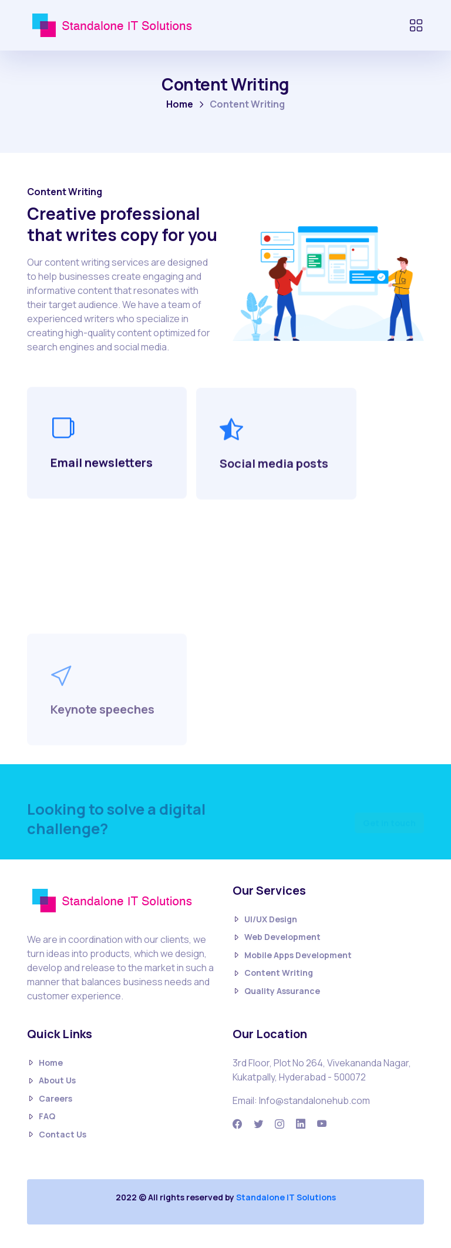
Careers (49, 1099)
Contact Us (56, 1135)
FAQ (41, 1116)
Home (179, 104)
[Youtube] (322, 1124)
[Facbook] (237, 1124)
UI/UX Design (265, 920)
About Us (51, 1081)
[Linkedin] (300, 1124)
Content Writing (273, 973)
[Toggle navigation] (416, 25)
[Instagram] (279, 1124)
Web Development (277, 937)
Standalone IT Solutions (286, 1197)
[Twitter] (258, 1124)
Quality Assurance (276, 991)
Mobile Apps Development (292, 955)
